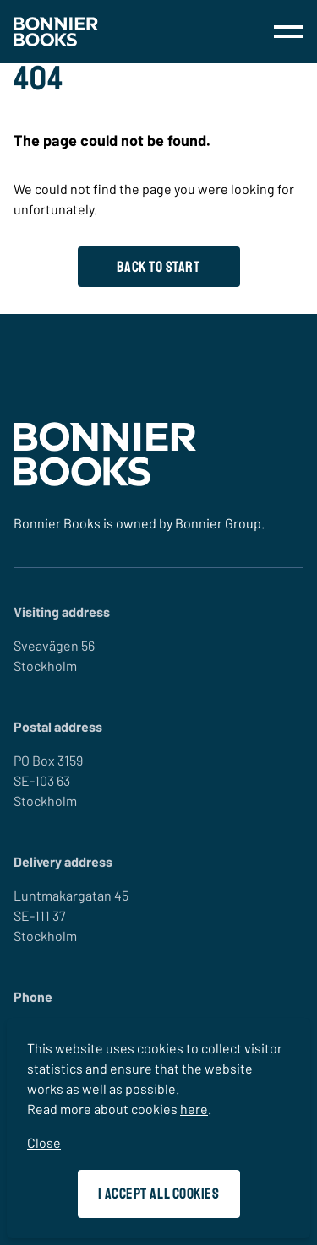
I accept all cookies (159, 1193)
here (194, 1109)
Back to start (158, 266)
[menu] (288, 31)
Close (44, 1142)
